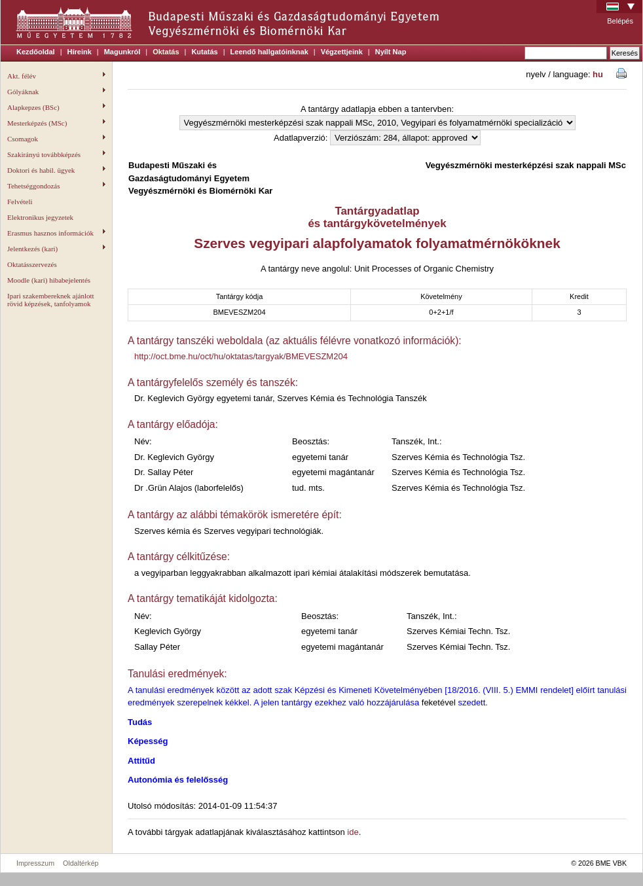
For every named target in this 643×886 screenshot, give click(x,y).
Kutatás (204, 52)
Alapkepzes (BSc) (56, 107)
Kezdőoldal (35, 52)
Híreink (79, 52)
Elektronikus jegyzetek (40, 217)
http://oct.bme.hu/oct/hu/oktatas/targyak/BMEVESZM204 (241, 356)
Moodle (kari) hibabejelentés (48, 280)
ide (352, 832)
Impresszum (35, 863)
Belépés (620, 21)
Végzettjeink (342, 52)
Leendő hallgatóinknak (269, 52)
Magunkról (122, 52)
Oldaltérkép (81, 863)
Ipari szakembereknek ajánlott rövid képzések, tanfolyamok (50, 300)
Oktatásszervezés (32, 264)
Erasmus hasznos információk (56, 233)
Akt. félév (56, 76)
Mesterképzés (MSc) (56, 123)
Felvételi (20, 201)
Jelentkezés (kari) (56, 249)
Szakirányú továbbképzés (56, 154)
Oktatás (166, 52)
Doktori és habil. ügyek (56, 170)
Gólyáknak (56, 92)
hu (598, 74)
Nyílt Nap (391, 52)
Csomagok (56, 139)
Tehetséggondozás (56, 186)
